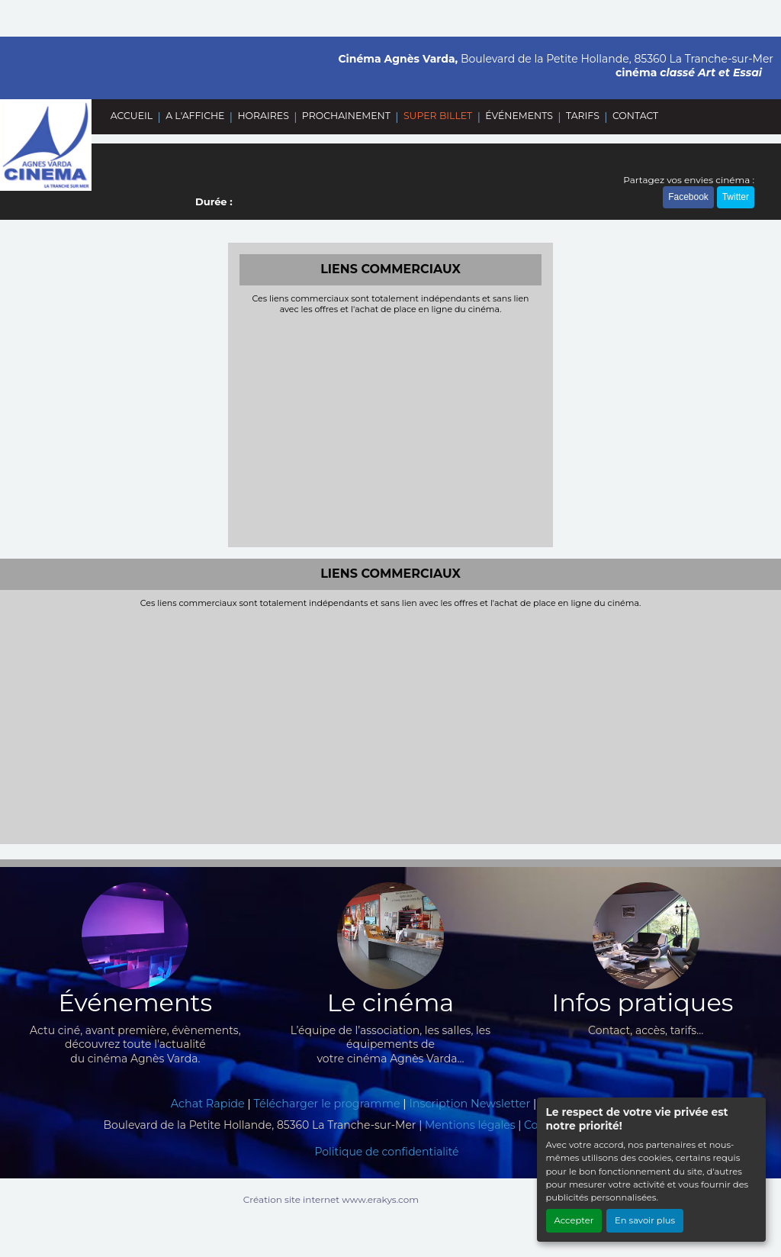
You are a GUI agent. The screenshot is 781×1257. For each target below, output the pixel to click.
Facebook (688, 197)
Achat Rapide (208, 1103)
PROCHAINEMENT (346, 115)
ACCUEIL (132, 115)
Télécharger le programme (327, 1103)
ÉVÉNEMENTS (519, 115)
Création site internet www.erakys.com (331, 1199)
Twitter (735, 197)
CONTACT (635, 115)
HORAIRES (262, 115)
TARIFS (582, 115)
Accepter (574, 1220)
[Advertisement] (390, 429)
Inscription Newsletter (469, 1103)
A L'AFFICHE (195, 115)
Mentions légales (470, 1125)
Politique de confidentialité (386, 1152)
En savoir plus (645, 1220)
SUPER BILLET (437, 115)
